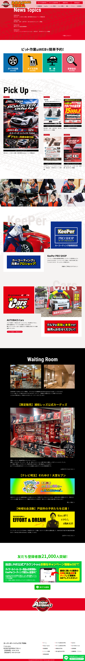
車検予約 (65, 3)
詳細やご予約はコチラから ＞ (70, 266)
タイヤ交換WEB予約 (61, 643)
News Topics (46, 645)
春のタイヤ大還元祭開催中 (20, 26)
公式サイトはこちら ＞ (68, 535)
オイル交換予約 (53, 3)
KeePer (73, 643)
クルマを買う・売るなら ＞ (14, 332)
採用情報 (74, 648)
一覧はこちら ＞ (66, 35)
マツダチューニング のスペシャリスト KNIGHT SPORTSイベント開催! (32, 31)
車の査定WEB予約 (60, 651)
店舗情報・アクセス (76, 651)
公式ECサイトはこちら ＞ (68, 469)
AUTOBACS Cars (76, 645)
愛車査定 (77, 3)
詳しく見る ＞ (71, 502)
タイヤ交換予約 (42, 3)
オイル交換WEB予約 (61, 645)
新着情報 (45, 648)
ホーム (45, 643)
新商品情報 (46, 654)
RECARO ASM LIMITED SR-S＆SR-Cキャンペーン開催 (28, 21)
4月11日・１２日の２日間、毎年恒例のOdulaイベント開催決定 (29, 17)
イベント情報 (46, 651)
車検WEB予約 (59, 648)
